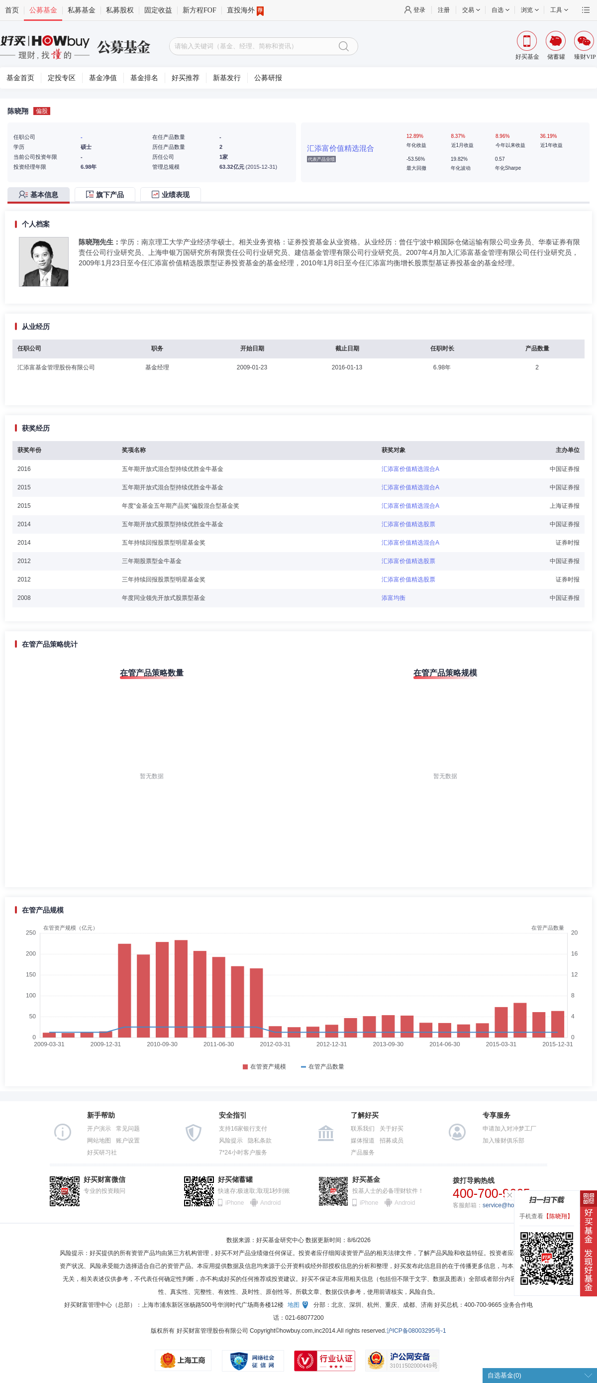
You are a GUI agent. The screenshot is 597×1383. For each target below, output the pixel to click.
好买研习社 (102, 1152)
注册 (444, 9)
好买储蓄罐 (235, 1179)
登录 (419, 9)
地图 (293, 1304)
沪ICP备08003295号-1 (416, 1330)
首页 (12, 10)
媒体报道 (363, 1140)
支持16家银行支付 (243, 1128)
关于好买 (391, 1128)
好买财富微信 (104, 1179)
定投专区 (62, 78)
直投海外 (245, 10)
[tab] (41, 195)
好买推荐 (185, 78)
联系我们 (363, 1128)
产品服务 (363, 1152)
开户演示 (99, 1128)
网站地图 (99, 1140)
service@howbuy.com (512, 1205)
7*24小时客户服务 (243, 1152)
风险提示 (231, 1140)
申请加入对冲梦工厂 (509, 1128)
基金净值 (103, 78)
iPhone (234, 1202)
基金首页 (20, 78)
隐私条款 (260, 1140)
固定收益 (158, 10)
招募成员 (391, 1140)
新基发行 (227, 78)
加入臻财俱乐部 (503, 1140)
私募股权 (120, 10)
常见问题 (128, 1128)
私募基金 (82, 10)
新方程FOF (199, 10)
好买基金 (366, 1179)
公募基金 (43, 10)
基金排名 (144, 78)
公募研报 (268, 78)
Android (270, 1202)
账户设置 (128, 1140)
